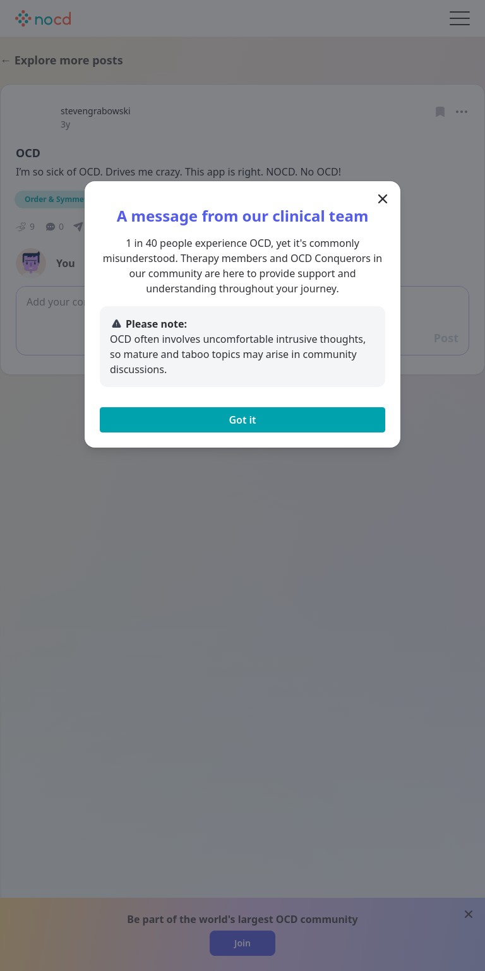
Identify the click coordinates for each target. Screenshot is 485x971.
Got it (242, 420)
